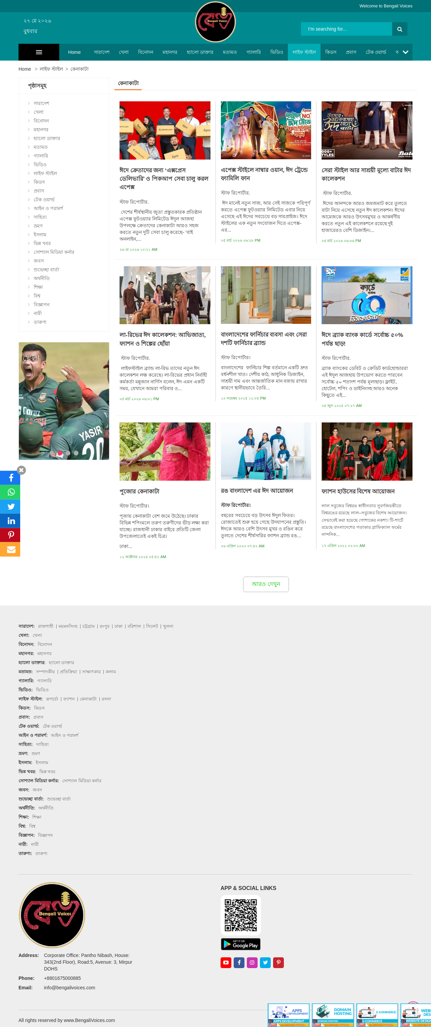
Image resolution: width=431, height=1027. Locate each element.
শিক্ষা (38, 287)
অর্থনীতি (42, 278)
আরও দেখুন (266, 584)
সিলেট (152, 626)
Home (53, 52)
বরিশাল (134, 626)
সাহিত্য (40, 217)
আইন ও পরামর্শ (389, 52)
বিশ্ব (37, 296)
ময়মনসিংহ (68, 626)
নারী (38, 313)
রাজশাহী (46, 626)
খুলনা (168, 626)
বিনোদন (124, 52)
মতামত (209, 52)
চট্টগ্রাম (88, 626)
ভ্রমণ (38, 226)
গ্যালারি (232, 52)
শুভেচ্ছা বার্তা (46, 269)
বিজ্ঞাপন (41, 304)
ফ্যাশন (69, 698)
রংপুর (104, 626)
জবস (39, 261)
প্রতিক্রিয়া (68, 671)
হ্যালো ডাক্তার (179, 52)
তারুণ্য (40, 322)
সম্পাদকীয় (45, 671)
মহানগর (148, 52)
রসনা (106, 698)
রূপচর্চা (52, 698)
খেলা (102, 52)
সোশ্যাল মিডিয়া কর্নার (54, 252)
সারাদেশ (80, 52)
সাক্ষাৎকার (91, 671)
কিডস (309, 52)
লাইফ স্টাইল (283, 52)
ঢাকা (118, 626)
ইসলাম (40, 234)
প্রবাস (330, 52)
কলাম (111, 671)
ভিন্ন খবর (42, 243)
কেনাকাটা (79, 69)
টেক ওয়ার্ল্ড (354, 52)
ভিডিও (255, 52)
